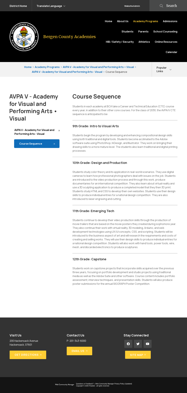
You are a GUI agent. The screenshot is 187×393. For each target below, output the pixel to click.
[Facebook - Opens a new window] (128, 344)
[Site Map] (137, 353)
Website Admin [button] (132, 5)
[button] (51, 5)
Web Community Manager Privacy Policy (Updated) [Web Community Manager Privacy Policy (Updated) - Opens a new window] (113, 384)
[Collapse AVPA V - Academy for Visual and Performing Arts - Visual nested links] (59, 130)
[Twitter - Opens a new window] (138, 344)
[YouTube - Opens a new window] (148, 344)
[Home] (108, 21)
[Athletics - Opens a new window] (144, 42)
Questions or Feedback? (85, 384)
